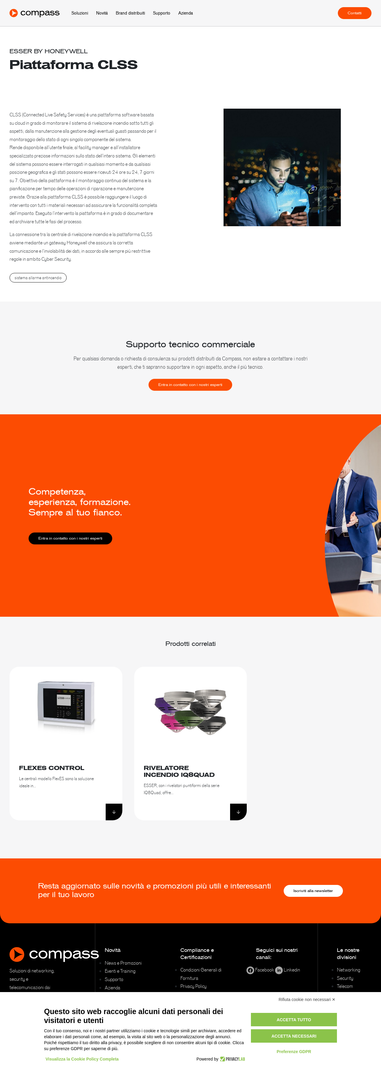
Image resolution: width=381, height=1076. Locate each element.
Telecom (345, 986)
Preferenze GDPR (294, 1051)
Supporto (161, 13)
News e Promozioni (123, 963)
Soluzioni (79, 13)
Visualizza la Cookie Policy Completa (82, 1059)
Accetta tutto (294, 1019)
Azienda (185, 13)
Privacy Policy (193, 986)
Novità (102, 13)
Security (345, 978)
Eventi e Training (120, 971)
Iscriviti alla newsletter (313, 891)
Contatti (355, 13)
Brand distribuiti (130, 13)
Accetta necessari (293, 1036)
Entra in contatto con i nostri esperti (190, 396)
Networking (348, 969)
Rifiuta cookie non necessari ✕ (307, 999)
